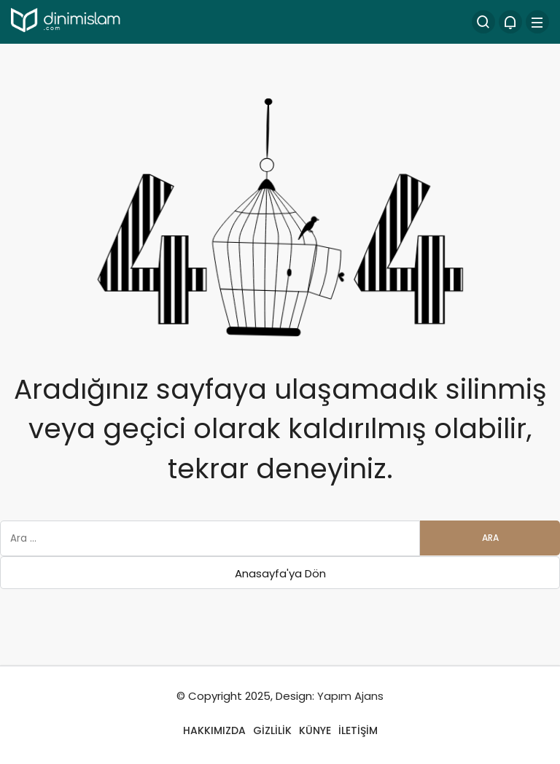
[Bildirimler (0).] (510, 22)
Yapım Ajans (350, 695)
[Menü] (537, 22)
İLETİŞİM (358, 730)
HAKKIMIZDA (214, 730)
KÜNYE (315, 730)
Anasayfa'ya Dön (280, 573)
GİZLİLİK (272, 730)
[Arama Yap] (483, 22)
